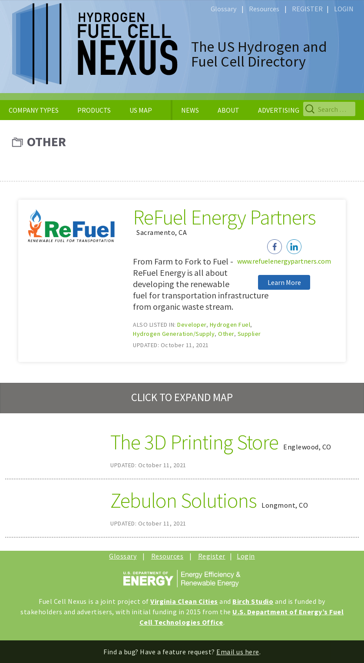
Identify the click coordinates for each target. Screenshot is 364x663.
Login (246, 556)
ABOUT (228, 110)
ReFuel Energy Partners (224, 217)
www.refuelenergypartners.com (284, 261)
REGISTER (307, 8)
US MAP (140, 110)
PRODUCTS (94, 110)
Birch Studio (252, 601)
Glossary (223, 8)
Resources (264, 8)
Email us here (237, 651)
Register (211, 556)
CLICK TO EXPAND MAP (182, 397)
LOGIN (344, 8)
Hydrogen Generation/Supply (174, 334)
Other (226, 334)
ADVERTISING (278, 110)
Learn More (284, 282)
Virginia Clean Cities (184, 601)
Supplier (249, 334)
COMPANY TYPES (34, 110)
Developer (191, 324)
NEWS (190, 110)
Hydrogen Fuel (230, 324)
